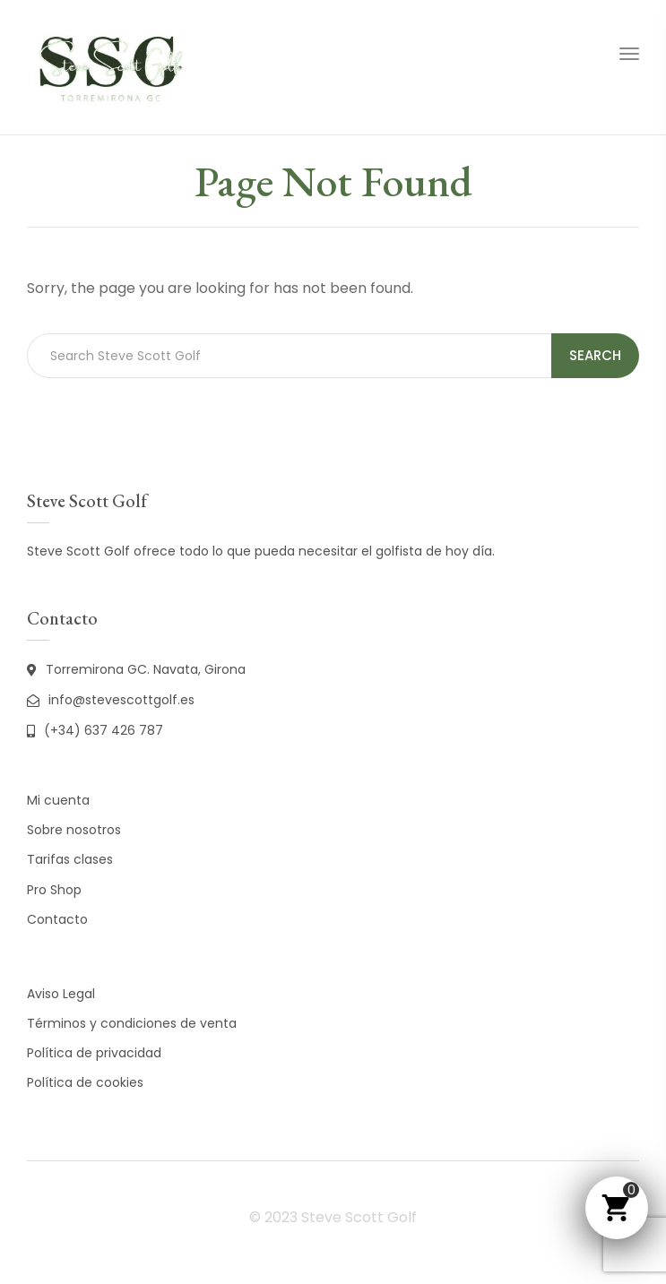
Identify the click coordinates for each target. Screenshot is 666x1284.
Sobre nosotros (74, 830)
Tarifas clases (70, 859)
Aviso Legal (61, 994)
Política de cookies (85, 1082)
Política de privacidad (94, 1053)
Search (595, 355)
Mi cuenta (58, 800)
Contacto (57, 919)
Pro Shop (54, 890)
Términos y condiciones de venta (132, 1023)
